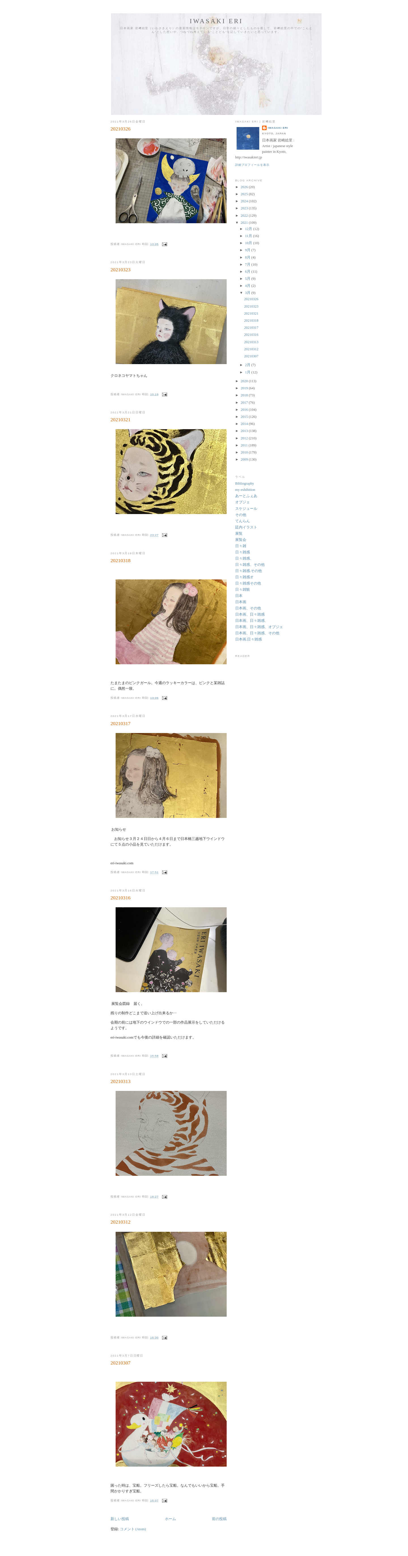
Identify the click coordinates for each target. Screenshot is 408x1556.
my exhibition (245, 490)
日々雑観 (242, 590)
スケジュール (246, 509)
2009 (245, 459)
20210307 (120, 1363)
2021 (245, 223)
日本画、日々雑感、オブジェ (259, 627)
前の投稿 (219, 1519)
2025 (245, 194)
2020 (245, 381)
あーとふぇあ (246, 496)
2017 (245, 403)
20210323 (120, 269)
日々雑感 (242, 552)
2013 (245, 431)
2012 (245, 438)
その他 (240, 515)
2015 (245, 417)
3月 (248, 293)
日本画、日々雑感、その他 (257, 633)
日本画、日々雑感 (250, 614)
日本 (239, 596)
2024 (245, 201)
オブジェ (242, 502)
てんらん (242, 521)
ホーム (170, 1519)
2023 (245, 208)
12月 (249, 229)
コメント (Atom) (133, 1529)
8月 (248, 257)
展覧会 (240, 540)
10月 (249, 243)
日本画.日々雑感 (248, 639)
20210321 (120, 419)
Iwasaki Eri (216, 21)
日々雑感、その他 (250, 565)
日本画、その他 (248, 608)
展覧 (239, 534)
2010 (245, 452)
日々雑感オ (244, 577)
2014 (245, 424)
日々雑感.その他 (248, 571)
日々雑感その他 (248, 583)
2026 (245, 187)
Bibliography (244, 483)
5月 (248, 279)
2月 (248, 365)
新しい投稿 (119, 1519)
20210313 (120, 1081)
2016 (245, 410)
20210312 (120, 1222)
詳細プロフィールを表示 (252, 164)
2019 (245, 388)
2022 (245, 216)
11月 (249, 236)
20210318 (120, 560)
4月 (248, 286)
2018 (245, 395)
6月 (248, 272)
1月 (248, 372)
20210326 (120, 129)
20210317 (120, 723)
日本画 (240, 602)
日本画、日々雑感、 (251, 621)
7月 (248, 265)
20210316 (120, 897)
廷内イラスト (246, 527)
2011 (245, 445)
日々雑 (240, 546)
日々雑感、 (244, 558)
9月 (248, 250)
